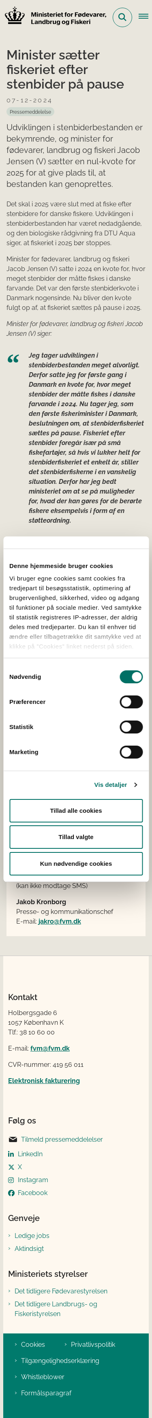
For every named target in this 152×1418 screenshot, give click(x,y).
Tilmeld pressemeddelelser (55, 1140)
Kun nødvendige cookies (76, 863)
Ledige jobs (32, 1236)
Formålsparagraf (46, 1393)
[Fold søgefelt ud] (122, 17)
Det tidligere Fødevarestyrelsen (61, 1291)
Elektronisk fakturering (44, 1081)
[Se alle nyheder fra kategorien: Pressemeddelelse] (30, 111)
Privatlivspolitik (93, 1344)
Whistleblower (42, 1377)
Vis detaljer (110, 784)
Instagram (33, 1180)
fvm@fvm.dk (50, 1048)
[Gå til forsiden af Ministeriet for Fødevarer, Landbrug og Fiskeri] (53, 17)
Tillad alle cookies (76, 810)
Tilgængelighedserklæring (60, 1361)
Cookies (33, 1344)
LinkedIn (30, 1154)
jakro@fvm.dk (60, 921)
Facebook (32, 1193)
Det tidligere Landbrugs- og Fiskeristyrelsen (56, 1309)
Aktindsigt (29, 1249)
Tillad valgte (75, 836)
